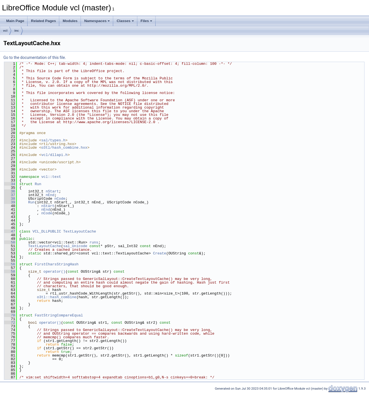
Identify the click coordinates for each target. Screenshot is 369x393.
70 (9, 315)
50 (9, 242)
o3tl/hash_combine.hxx (64, 147)
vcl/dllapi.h (54, 154)
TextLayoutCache (79, 231)
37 (9, 194)
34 (9, 184)
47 (9, 231)
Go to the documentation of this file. (34, 57)
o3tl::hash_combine (56, 297)
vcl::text (51, 176)
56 (9, 264)
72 (9, 322)
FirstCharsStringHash (57, 264)
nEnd (50, 194)
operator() (54, 271)
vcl (5, 30)
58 (9, 271)
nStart (52, 191)
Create (159, 253)
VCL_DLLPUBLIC (47, 231)
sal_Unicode (75, 246)
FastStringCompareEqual (59, 315)
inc (16, 30)
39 (9, 202)
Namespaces (97, 21)
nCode (59, 198)
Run (38, 184)
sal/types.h (53, 140)
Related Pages (43, 21)
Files (146, 21)
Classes (125, 21)
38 (9, 198)
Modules (70, 21)
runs (94, 242)
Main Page (15, 21)
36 (9, 191)
